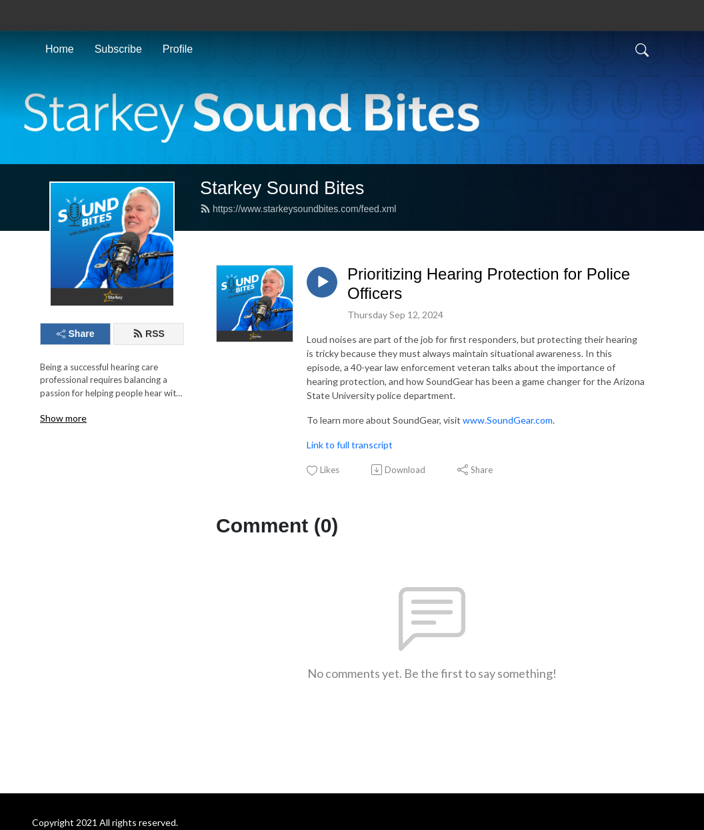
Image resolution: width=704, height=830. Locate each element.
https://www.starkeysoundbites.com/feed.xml (298, 208)
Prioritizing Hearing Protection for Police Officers (488, 283)
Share (76, 333)
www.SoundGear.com (508, 420)
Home (59, 49)
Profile (178, 49)
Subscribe (118, 49)
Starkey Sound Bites (282, 187)
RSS (149, 333)
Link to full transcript (350, 444)
